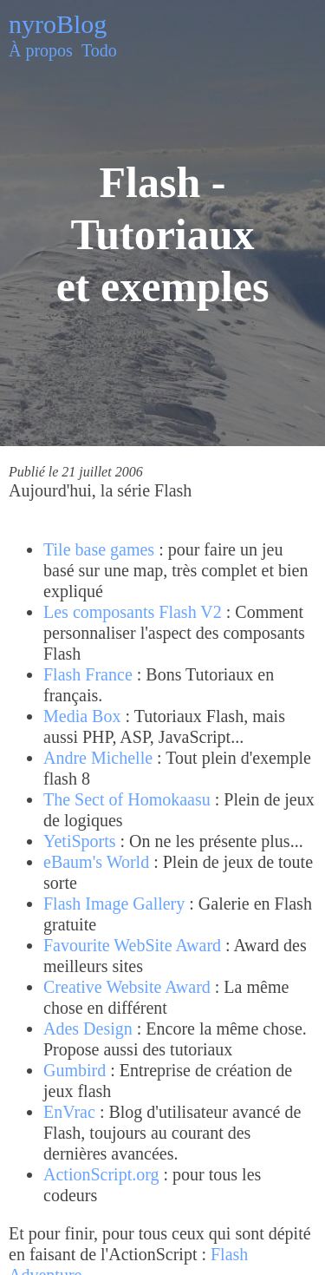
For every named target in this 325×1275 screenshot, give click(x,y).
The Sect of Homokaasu (127, 799)
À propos (41, 50)
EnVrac (69, 1111)
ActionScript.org (101, 1174)
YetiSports (79, 841)
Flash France (88, 674)
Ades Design (88, 1028)
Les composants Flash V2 (132, 611)
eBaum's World (96, 861)
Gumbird (74, 1070)
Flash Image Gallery (114, 903)
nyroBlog (58, 24)
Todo (99, 50)
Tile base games (98, 549)
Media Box (81, 716)
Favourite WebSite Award (132, 945)
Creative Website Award (127, 986)
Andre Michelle (98, 757)
